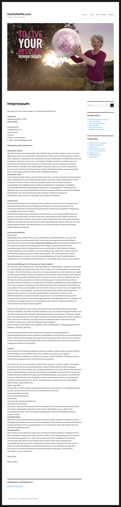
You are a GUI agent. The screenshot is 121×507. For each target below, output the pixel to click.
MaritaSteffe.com (19, 14)
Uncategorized (93, 157)
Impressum (10, 486)
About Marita (101, 14)
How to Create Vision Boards (97, 151)
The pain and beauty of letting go (98, 119)
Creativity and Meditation (96, 145)
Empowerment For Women (97, 149)
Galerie (111, 14)
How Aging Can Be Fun (95, 127)
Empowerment (93, 147)
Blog (91, 14)
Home (85, 14)
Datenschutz (19, 486)
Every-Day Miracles (94, 121)
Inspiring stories (94, 153)
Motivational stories (95, 155)
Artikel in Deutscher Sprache (97, 143)
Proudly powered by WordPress (28, 499)
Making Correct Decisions (96, 129)
